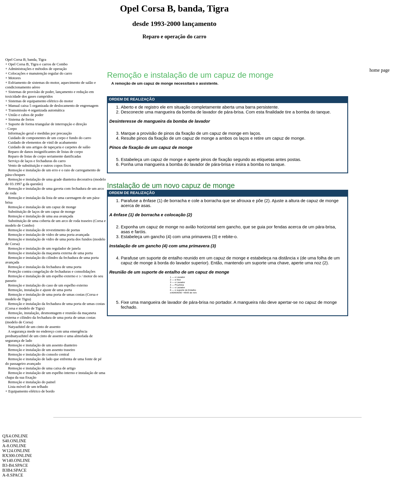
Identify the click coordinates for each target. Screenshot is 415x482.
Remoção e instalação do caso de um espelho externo (48, 285)
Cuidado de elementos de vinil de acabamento (42, 142)
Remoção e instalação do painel (32, 382)
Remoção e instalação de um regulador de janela (44, 248)
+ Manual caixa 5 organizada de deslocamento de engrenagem (51, 105)
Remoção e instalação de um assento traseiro (41, 350)
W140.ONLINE (16, 460)
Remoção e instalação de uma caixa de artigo (42, 368)
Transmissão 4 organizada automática (36, 110)
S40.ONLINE (14, 441)
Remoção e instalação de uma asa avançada (40, 216)
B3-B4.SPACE (15, 465)
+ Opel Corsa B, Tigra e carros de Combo (36, 64)
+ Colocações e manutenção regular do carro (38, 73)
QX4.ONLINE (15, 436)
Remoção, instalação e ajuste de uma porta (40, 290)
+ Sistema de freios (19, 119)
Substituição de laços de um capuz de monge (41, 211)
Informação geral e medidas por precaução (40, 133)
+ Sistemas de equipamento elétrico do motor (39, 101)
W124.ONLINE (16, 450)
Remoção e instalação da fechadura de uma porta (44, 267)
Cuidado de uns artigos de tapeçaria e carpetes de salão (49, 147)
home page (379, 70)
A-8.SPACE (12, 475)
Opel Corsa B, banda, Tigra (25, 59)
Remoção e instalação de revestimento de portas (44, 230)
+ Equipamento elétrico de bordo (29, 391)
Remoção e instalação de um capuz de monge (42, 207)
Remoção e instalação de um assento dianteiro (42, 345)
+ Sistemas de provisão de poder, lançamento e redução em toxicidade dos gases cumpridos (49, 94)
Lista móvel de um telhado (28, 386)
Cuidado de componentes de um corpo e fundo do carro (49, 138)
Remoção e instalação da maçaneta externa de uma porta (50, 253)
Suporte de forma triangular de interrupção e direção (47, 124)
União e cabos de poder (26, 115)
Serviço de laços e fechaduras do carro (37, 161)
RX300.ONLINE (17, 455)
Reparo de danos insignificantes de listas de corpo (45, 151)
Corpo (12, 128)
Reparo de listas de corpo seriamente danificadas (44, 156)
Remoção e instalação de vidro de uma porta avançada (48, 234)
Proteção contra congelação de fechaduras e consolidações (51, 271)
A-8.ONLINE (14, 445)
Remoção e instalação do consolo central (38, 354)
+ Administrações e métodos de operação (36, 69)
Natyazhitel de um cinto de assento (34, 327)
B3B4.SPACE (14, 470)
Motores (14, 78)
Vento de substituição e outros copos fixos (39, 165)
